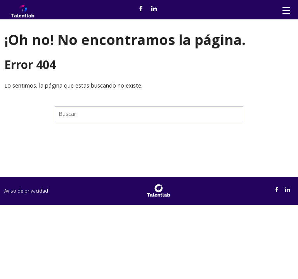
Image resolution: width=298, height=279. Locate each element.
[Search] (149, 113)
